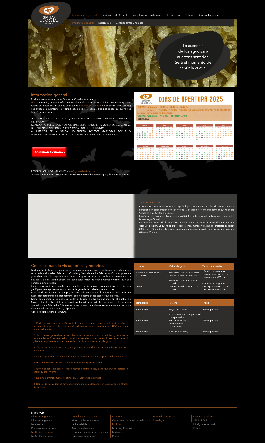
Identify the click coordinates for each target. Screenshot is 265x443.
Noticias (190, 15)
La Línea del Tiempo (90, 105)
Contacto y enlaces (211, 15)
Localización (104, 22)
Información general (84, 15)
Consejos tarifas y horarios (129, 22)
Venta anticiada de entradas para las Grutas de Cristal (64, 392)
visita (33, 102)
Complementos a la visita (146, 15)
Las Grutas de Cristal (114, 15)
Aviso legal (158, 420)
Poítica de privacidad (164, 416)
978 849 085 (200, 420)
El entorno (173, 15)
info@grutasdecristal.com (82, 171)
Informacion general (83, 22)
